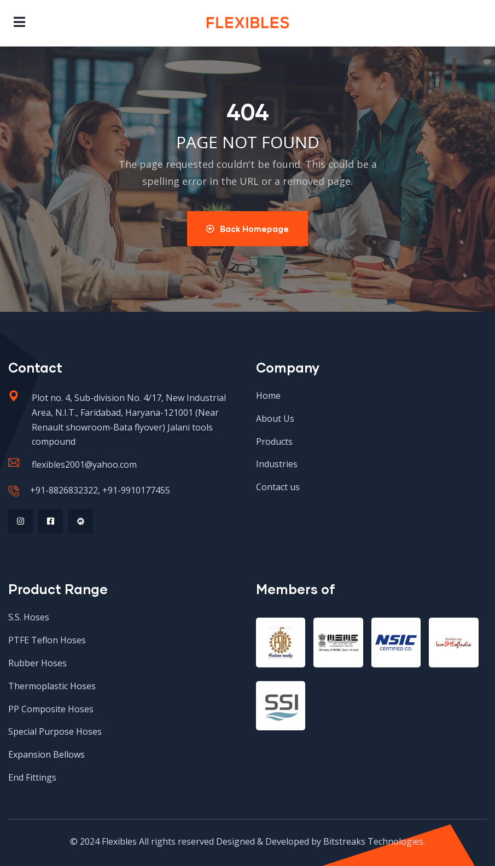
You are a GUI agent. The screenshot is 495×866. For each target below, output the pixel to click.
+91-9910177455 (136, 490)
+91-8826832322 (64, 490)
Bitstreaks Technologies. (374, 841)
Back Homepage (247, 229)
